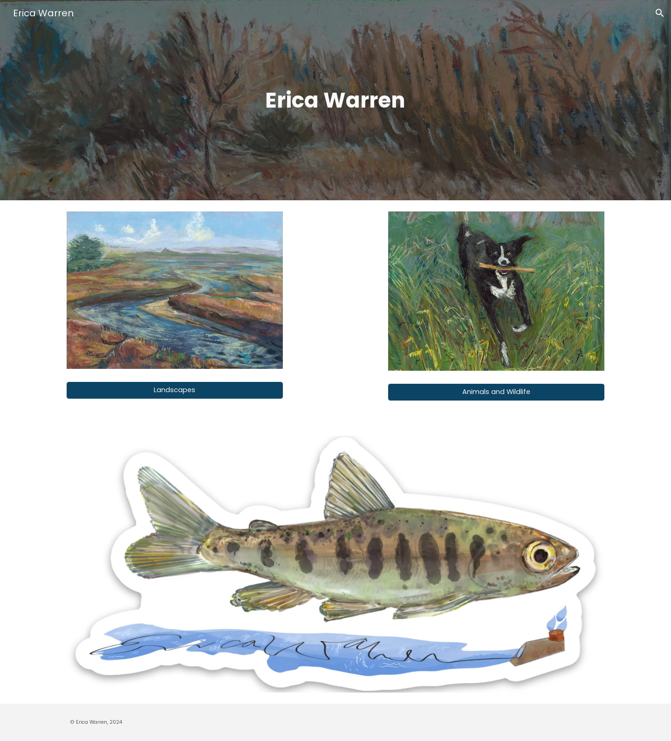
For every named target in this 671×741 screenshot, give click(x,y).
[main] (335, 100)
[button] (660, 13)
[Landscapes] (174, 390)
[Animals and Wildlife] (496, 392)
